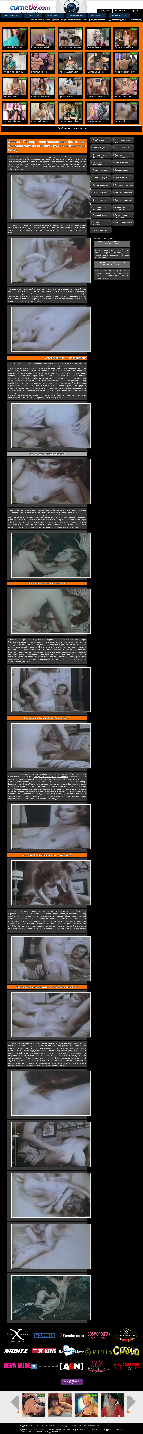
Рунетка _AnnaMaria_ (124, 47)
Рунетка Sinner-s (39, 72)
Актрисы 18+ (76, 1425)
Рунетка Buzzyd (94, 47)
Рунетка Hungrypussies (70, 47)
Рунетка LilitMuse (39, 121)
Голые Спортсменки (91, 1425)
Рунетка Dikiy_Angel (12, 47)
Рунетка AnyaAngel (40, 96)
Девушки (104, 10)
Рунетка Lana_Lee (123, 96)
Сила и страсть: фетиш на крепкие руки (111, 243)
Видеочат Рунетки (36, 20)
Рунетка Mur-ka (66, 96)
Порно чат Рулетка (119, 16)
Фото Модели (64, 1425)
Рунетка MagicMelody (125, 72)
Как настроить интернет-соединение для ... (112, 263)
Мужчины (120, 10)
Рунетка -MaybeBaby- (41, 47)
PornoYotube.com (76, 16)
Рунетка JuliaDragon (68, 72)
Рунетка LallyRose (95, 72)
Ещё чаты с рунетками (71, 128)
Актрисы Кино (51, 1425)
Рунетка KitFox (10, 96)
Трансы (136, 10)
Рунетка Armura (94, 121)
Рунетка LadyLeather (13, 121)
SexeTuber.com (97, 16)
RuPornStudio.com (11, 16)
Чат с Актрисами (52, 20)
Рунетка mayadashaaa (69, 121)
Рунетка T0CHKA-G (96, 96)
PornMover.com (33, 16)
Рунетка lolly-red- (123, 121)
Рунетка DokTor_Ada (13, 72)
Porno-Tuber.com (54, 16)
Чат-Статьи (39, 1425)
